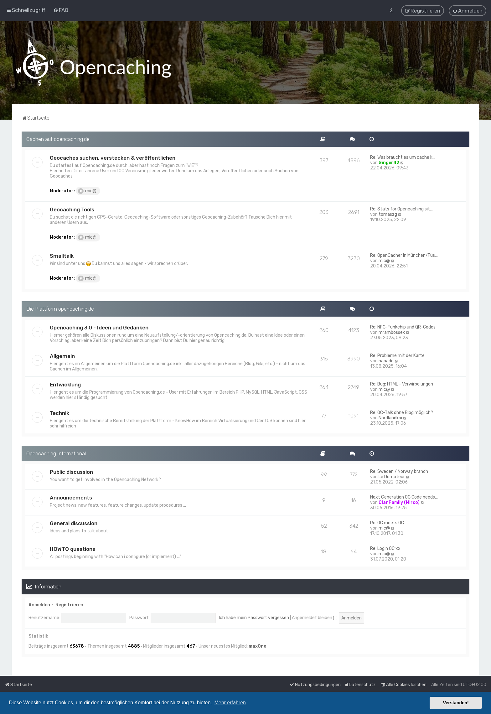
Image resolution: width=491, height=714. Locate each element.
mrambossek (392, 331)
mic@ (87, 190)
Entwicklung (65, 383)
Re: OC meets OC (387, 522)
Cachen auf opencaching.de (58, 138)
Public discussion (71, 471)
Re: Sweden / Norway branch (399, 470)
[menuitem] (61, 9)
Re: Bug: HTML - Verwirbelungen (401, 383)
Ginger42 (389, 162)
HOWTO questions (72, 548)
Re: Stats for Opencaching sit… (401, 208)
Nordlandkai (390, 417)
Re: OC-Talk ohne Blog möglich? (401, 411)
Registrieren (69, 604)
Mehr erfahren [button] (230, 702)
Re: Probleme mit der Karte (397, 354)
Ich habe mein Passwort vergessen (254, 617)
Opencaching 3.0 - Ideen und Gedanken (99, 326)
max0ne (257, 645)
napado (386, 360)
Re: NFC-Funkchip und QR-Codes (403, 326)
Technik (59, 412)
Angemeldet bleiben (314, 617)
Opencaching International (56, 452)
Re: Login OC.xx (385, 548)
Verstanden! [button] (456, 702)
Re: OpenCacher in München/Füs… (404, 254)
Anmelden (39, 604)
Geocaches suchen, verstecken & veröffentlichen (112, 157)
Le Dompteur (392, 476)
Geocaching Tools (72, 209)
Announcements (71, 497)
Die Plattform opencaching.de (60, 308)
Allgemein (62, 355)
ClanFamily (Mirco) (399, 501)
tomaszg (388, 213)
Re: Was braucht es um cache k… (402, 156)
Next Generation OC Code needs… (404, 496)
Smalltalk (62, 255)
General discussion (73, 523)
